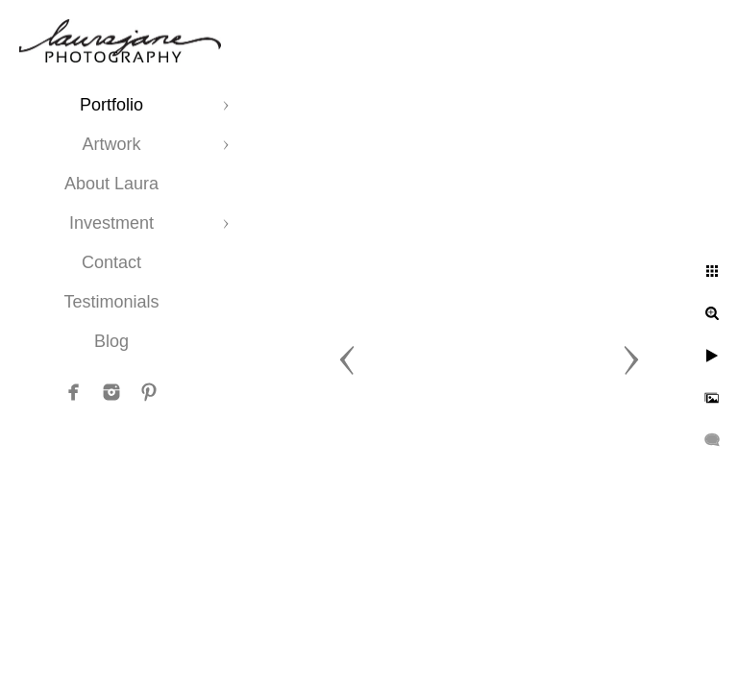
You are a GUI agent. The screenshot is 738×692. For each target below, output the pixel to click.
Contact (111, 262)
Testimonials (111, 301)
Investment (111, 223)
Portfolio (111, 104)
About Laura (111, 183)
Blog (111, 341)
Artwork (111, 144)
